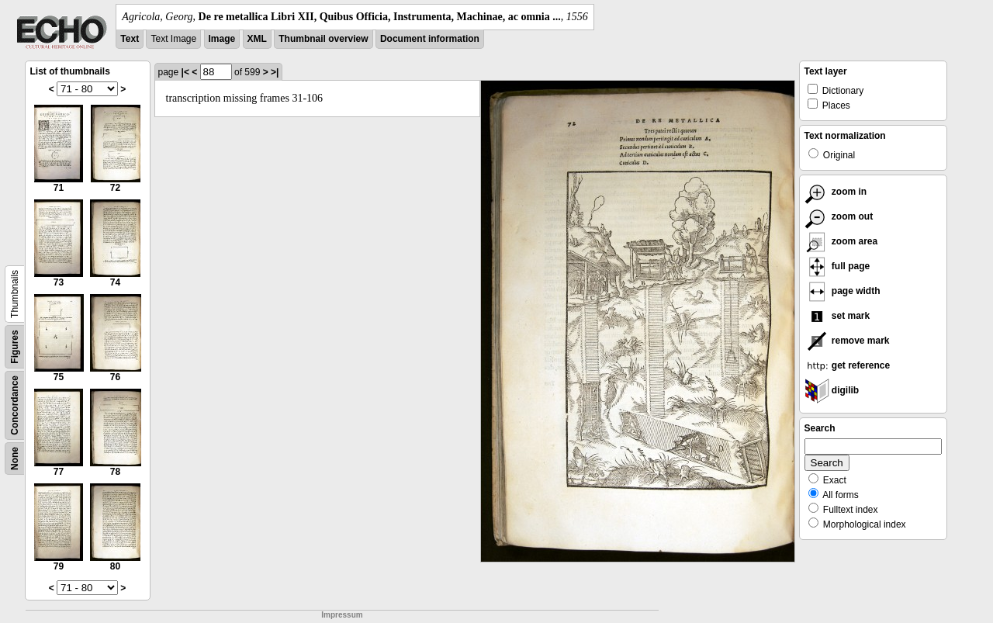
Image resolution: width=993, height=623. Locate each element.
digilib (832, 390)
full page (837, 266)
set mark (837, 315)
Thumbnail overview (323, 38)
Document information (429, 38)
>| (275, 72)
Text (129, 38)
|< (185, 72)
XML (257, 38)
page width (842, 291)
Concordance (14, 405)
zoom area (841, 241)
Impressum (341, 615)
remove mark (847, 340)
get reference (847, 365)
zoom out (839, 216)
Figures (14, 346)
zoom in (835, 191)
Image (222, 38)
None (14, 458)
